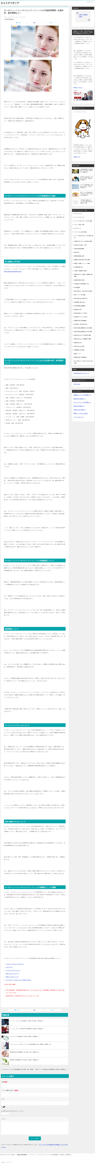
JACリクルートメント (12, 973)
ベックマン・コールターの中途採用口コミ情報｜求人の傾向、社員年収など (26, 1020)
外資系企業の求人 (78, 267)
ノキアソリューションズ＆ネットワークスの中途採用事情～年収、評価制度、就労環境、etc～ (31, 1044)
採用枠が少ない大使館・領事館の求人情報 (83, 275)
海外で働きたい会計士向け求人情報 (83, 291)
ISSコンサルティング (12, 976)
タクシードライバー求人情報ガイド (82, 402)
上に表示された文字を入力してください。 (13, 1111)
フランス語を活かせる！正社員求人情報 (83, 236)
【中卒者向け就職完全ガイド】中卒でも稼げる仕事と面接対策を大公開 (86, 202)
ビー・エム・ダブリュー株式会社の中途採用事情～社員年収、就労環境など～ (27, 1028)
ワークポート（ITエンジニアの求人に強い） (19, 980)
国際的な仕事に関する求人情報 (82, 259)
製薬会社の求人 (78, 342)
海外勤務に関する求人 (79, 302)
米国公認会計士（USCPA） (81, 313)
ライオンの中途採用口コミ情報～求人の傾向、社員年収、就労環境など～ (86, 186)
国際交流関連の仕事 (79, 256)
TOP (8, 1154)
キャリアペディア (10, 3)
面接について (77, 353)
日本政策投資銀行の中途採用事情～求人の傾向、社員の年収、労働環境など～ (86, 171)
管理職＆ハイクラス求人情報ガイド (82, 395)
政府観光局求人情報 (79, 280)
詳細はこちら (77, 156)
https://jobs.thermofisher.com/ (13, 271)
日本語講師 (77, 287)
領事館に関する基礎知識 (80, 357)
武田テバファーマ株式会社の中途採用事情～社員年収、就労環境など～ (51, 1069)
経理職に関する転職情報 (80, 320)
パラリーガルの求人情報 (80, 232)
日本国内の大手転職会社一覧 (81, 283)
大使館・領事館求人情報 (80, 270)
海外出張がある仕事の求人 (81, 298)
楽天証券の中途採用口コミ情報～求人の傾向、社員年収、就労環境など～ (86, 178)
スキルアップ (77, 228)
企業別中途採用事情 (9, 19)
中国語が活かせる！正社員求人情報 (83, 241)
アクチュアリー (78, 213)
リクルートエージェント (13, 970)
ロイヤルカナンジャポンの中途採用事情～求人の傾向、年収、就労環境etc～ (18, 1069)
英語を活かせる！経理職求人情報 (82, 339)
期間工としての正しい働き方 (81, 413)
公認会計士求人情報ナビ (80, 409)
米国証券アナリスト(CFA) (80, 316)
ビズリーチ (9, 967)
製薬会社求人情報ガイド (80, 398)
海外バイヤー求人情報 (79, 294)
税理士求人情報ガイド (79, 406)
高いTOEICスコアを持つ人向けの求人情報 (83, 362)
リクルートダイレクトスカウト (15, 964)
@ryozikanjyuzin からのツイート (82, 373)
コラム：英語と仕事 (79, 224)
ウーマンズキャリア (79, 217)
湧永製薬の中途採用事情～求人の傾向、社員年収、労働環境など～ (24, 1059)
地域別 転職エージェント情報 (82, 263)
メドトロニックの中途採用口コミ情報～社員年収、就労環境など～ (24, 1036)
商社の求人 (77, 252)
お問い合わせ (77, 384)
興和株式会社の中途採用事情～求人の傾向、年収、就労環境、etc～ (25, 1052)
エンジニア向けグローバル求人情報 (83, 221)
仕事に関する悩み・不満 (80, 245)
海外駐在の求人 (78, 309)
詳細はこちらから (78, 87)
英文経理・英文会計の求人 (81, 324)
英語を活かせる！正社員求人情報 (82, 335)
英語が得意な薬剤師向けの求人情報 (83, 331)
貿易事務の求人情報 (79, 350)
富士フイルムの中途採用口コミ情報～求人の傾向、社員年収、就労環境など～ (86, 194)
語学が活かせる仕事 (79, 346)
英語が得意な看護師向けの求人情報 (83, 328)
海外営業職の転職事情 (79, 305)
